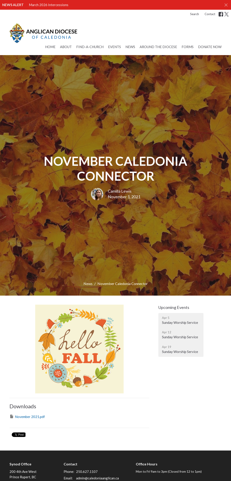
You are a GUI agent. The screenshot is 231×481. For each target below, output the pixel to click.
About (66, 47)
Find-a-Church (90, 47)
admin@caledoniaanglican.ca (97, 478)
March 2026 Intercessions (48, 5)
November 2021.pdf (27, 416)
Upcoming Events (173, 307)
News (130, 47)
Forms (188, 47)
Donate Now (210, 47)
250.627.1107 (87, 471)
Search (194, 14)
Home (50, 47)
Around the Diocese (158, 47)
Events (114, 47)
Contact (210, 14)
